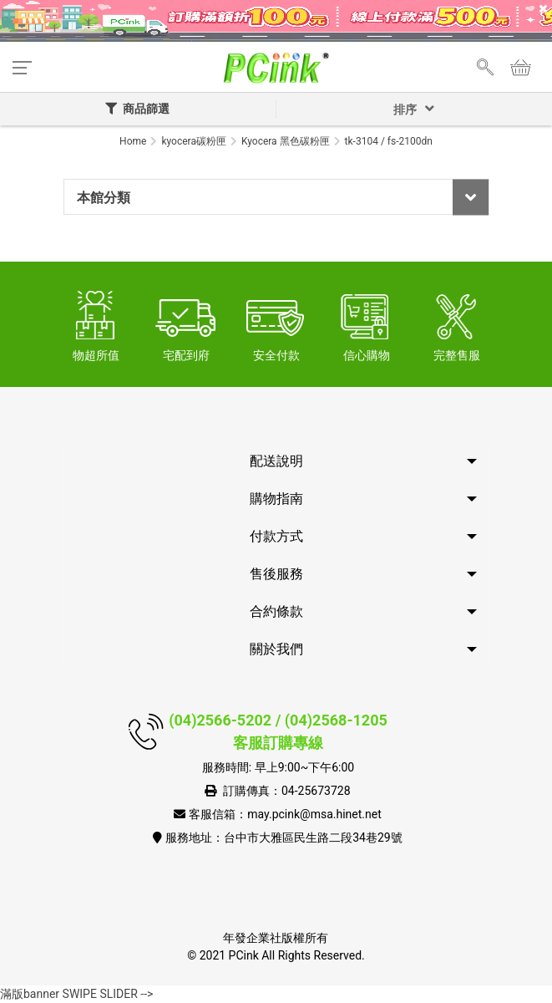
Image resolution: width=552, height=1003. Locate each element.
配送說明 (276, 461)
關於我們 (276, 649)
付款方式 (276, 536)
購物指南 (276, 499)
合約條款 (276, 611)
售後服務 (276, 574)
